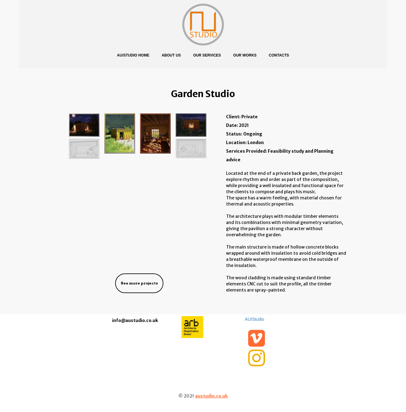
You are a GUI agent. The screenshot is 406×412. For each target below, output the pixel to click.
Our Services (207, 55)
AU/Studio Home (133, 55)
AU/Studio (254, 319)
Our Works (244, 55)
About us (171, 55)
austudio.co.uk (211, 396)
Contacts (279, 55)
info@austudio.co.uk (135, 320)
